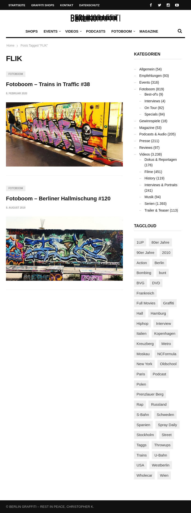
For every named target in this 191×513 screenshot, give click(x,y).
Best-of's (151, 94)
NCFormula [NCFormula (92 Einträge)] (166, 354)
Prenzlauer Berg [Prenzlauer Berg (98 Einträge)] (150, 394)
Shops (31, 31)
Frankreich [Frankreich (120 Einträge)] (145, 293)
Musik (149, 197)
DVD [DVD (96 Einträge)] (156, 283)
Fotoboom (122, 31)
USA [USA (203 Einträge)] (140, 465)
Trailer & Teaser (156, 210)
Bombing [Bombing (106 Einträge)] (144, 273)
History (149, 178)
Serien (149, 204)
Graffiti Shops (42, 5)
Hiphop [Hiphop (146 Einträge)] (142, 323)
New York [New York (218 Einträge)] (144, 364)
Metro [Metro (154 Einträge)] (166, 344)
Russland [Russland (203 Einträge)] (159, 404)
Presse (144, 141)
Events (52, 31)
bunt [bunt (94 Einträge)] (162, 273)
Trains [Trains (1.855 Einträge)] (142, 455)
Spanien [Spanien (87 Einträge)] (143, 425)
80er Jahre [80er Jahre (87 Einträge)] (160, 242)
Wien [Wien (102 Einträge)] (164, 475)
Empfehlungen (150, 76)
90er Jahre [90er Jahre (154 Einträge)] (145, 252)
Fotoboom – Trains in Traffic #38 (48, 84)
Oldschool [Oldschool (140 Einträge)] (168, 364)
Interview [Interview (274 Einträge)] (163, 323)
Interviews (152, 101)
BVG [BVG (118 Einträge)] (140, 283)
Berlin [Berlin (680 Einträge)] (159, 263)
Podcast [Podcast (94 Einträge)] (159, 374)
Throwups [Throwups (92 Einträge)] (162, 445)
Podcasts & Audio (153, 134)
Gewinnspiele (149, 121)
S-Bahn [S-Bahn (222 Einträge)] (143, 414)
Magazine (149, 31)
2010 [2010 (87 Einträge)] (166, 252)
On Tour (150, 108)
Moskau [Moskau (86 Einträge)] (143, 354)
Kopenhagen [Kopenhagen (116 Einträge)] (164, 333)
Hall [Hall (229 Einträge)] (140, 313)
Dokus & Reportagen (160, 160)
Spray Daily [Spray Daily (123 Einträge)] (167, 425)
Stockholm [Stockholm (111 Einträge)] (145, 435)
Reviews (145, 148)
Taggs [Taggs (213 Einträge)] (141, 445)
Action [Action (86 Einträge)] (142, 263)
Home (10, 45)
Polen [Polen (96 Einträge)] (141, 384)
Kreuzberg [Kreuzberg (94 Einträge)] (145, 344)
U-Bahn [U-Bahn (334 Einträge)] (160, 455)
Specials (151, 114)
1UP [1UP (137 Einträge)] (140, 242)
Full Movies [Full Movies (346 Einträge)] (146, 303)
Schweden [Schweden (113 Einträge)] (165, 414)
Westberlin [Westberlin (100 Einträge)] (161, 465)
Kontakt (66, 5)
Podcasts (95, 31)
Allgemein (146, 69)
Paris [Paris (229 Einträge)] (141, 374)
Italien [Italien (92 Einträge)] (141, 333)
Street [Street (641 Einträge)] (167, 435)
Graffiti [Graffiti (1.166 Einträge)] (168, 303)
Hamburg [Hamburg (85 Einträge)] (158, 313)
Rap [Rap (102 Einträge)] (140, 404)
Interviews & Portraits (160, 185)
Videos (73, 31)
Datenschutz (89, 5)
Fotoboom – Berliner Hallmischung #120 (58, 198)
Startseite (16, 5)
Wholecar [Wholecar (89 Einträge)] (144, 475)
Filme (148, 172)
